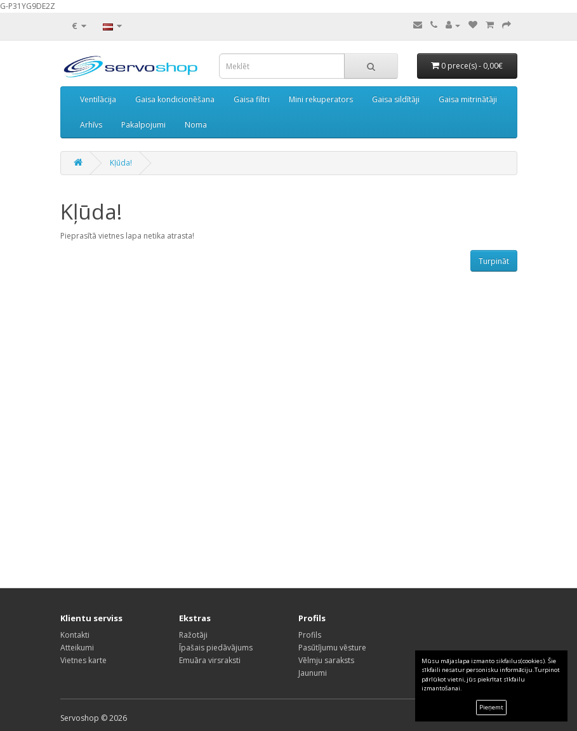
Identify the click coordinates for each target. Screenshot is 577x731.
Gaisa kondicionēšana (175, 99)
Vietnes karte (83, 660)
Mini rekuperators (321, 99)
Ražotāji (193, 634)
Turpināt (494, 261)
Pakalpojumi (143, 124)
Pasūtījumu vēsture (332, 647)
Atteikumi (77, 647)
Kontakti (75, 634)
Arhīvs (91, 124)
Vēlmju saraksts (326, 660)
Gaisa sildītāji (396, 99)
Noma (196, 124)
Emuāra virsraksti (210, 660)
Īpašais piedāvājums (216, 647)
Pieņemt (491, 707)
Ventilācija (98, 99)
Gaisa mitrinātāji (468, 99)
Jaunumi (312, 673)
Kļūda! (121, 162)
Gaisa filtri (252, 99)
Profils (309, 634)
